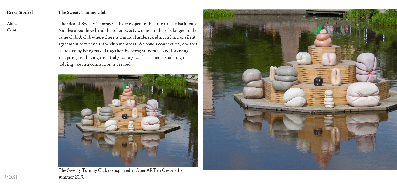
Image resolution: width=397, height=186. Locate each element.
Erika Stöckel (20, 12)
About (12, 23)
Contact (14, 30)
